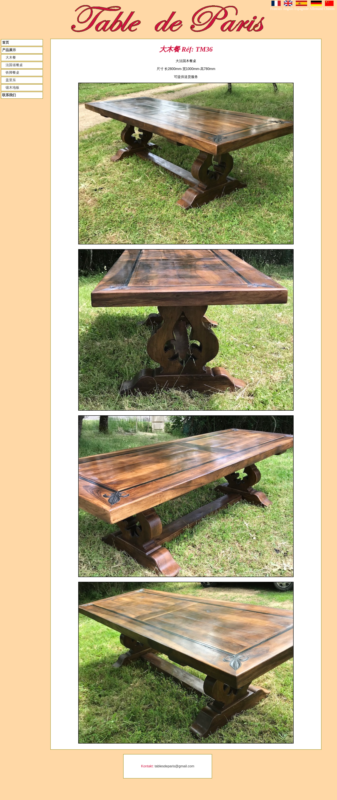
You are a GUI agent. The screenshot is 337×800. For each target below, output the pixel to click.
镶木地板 (10, 87)
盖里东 (9, 80)
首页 (5, 42)
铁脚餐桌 (10, 72)
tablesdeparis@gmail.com (174, 766)
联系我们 (9, 95)
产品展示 (9, 50)
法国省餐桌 (12, 65)
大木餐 (9, 57)
